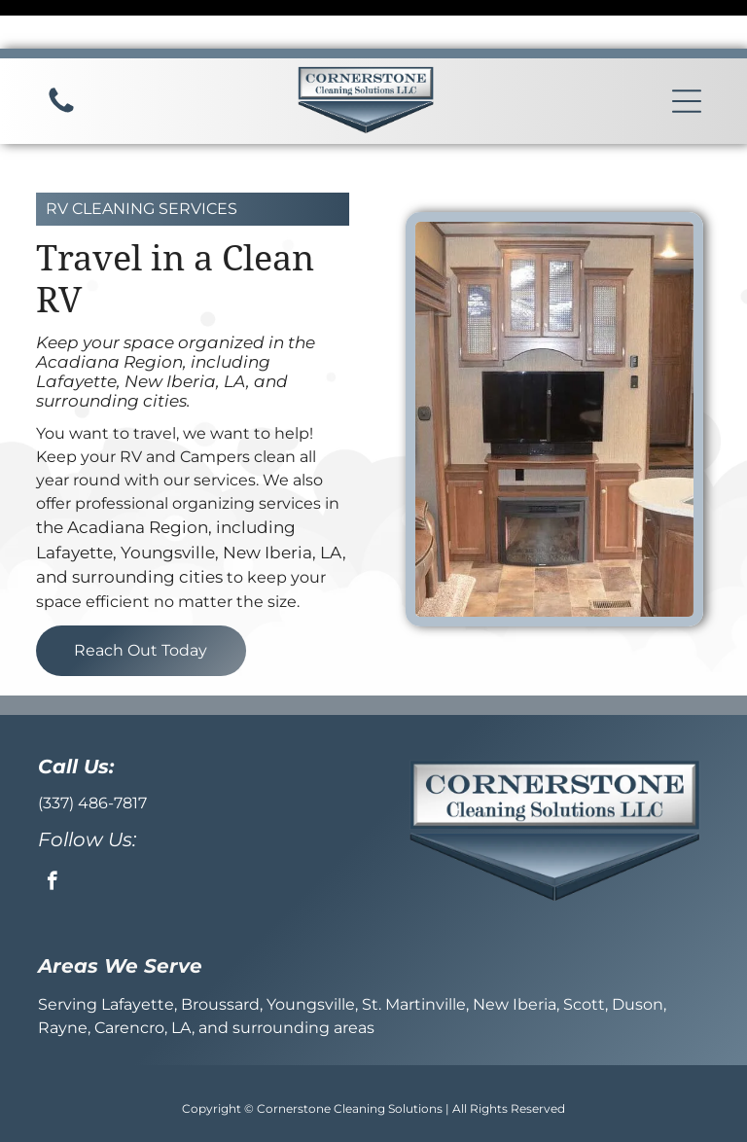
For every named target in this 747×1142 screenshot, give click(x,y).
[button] (686, 52)
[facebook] (52, 834)
